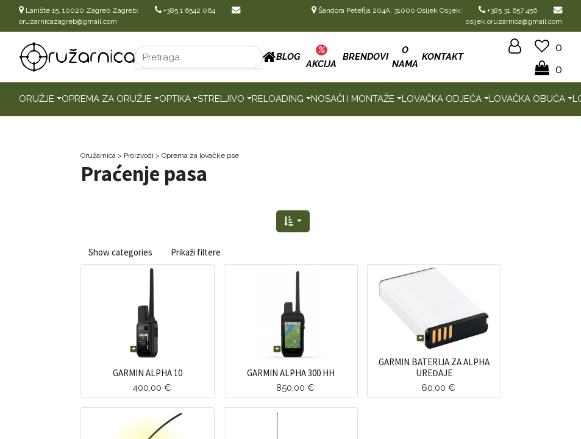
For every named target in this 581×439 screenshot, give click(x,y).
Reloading (278, 98)
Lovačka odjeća (442, 98)
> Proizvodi (136, 155)
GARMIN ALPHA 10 (147, 373)
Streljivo (221, 98)
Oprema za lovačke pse (200, 155)
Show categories (120, 252)
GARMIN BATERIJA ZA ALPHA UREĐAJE (434, 367)
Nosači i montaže (352, 98)
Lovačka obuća (527, 98)
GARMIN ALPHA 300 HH (291, 373)
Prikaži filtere (196, 252)
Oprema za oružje (107, 98)
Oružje (36, 98)
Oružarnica (98, 155)
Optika (175, 98)
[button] (293, 221)
